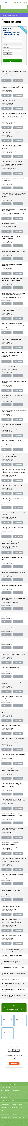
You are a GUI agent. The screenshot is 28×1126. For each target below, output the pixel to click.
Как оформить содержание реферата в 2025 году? (13, 973)
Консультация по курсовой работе (11, 1104)
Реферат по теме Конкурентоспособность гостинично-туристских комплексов (12, 499)
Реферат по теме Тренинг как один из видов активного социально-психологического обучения (13, 194)
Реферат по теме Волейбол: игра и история (13, 366)
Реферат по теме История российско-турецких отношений (11, 237)
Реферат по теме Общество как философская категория (13, 381)
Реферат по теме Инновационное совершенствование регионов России (11, 814)
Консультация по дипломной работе (12, 1107)
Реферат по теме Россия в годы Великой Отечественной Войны (12, 309)
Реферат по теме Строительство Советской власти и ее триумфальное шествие (13, 338)
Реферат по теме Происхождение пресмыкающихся (10, 668)
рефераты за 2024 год (7, 1032)
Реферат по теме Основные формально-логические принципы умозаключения (12, 86)
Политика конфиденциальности (11, 1094)
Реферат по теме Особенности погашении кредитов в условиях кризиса (13, 455)
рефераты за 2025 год (20, 1020)
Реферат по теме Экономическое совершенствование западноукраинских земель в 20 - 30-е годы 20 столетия (12, 921)
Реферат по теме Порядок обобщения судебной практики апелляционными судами (13, 324)
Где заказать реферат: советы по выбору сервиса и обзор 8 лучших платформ (12, 950)
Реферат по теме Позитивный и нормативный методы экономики (10, 905)
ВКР (2, 1111)
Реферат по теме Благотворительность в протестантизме (12, 179)
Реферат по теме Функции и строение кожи (13, 251)
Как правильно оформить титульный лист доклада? (12, 967)
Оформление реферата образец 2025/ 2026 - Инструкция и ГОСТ (13, 996)
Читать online (18, 80)
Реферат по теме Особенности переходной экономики (13, 513)
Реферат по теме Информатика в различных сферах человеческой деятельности (13, 293)
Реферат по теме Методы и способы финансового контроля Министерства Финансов (11, 147)
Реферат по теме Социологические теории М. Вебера (14, 711)
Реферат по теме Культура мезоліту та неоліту (11, 558)
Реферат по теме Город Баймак (10, 132)
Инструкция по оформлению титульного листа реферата (12, 984)
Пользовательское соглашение (10, 1090)
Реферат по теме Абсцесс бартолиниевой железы (12, 739)
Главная (3, 19)
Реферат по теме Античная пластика (11, 935)
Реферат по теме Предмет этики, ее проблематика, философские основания (12, 441)
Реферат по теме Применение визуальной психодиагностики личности (13, 755)
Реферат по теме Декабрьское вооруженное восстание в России (13, 410)
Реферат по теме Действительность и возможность (11, 264)
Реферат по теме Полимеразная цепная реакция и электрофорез (12, 828)
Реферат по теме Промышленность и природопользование (11, 697)
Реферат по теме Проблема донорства (11, 352)
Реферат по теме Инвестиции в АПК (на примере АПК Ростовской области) (12, 279)
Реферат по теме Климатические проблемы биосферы (13, 682)
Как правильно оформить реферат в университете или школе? (11, 962)
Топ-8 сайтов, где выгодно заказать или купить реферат (12, 956)
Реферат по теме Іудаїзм (8, 100)
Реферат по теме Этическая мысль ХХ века (13, 640)
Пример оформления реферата (10, 979)
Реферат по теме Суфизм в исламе (10, 725)
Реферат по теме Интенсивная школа (11, 485)
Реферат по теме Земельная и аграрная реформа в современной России (12, 875)
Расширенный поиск (6, 10)
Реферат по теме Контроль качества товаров (13, 614)
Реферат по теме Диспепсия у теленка (11, 627)
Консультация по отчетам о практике (12, 1117)
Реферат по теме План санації (9, 223)
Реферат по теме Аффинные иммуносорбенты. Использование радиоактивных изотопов (10, 890)
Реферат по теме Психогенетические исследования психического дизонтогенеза (13, 653)
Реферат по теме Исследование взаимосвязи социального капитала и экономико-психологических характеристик (13, 860)
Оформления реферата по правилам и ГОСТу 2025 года (13, 990)
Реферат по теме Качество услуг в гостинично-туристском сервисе (10, 769)
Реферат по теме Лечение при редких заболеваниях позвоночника (11, 542)
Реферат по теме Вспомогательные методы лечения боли (13, 598)
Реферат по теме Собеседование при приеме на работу (13, 72)
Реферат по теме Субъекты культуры (11, 585)
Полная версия (5, 1097)
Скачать (6, 80)
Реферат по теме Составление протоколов (13, 572)
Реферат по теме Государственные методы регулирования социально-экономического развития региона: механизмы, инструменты (13, 471)
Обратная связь (6, 1087)
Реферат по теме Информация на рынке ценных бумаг (12, 528)
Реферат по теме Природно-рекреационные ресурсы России (13, 209)
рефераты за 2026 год (7, 1020)
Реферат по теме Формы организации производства (11, 396)
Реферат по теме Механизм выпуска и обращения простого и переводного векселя (13, 799)
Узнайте (14, 1064)
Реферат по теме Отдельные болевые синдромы (11, 425)
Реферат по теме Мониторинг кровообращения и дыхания (9, 843)
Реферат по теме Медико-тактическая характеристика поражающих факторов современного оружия (12, 784)
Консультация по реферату (9, 1114)
